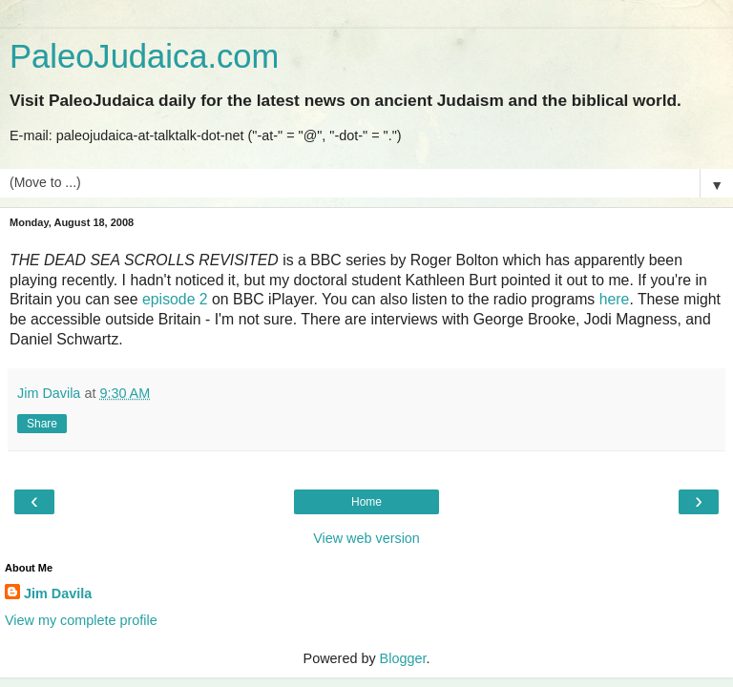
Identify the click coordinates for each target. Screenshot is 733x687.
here (614, 299)
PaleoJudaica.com (144, 56)
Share (42, 423)
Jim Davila (58, 593)
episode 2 (175, 299)
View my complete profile (81, 620)
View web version (366, 538)
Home (366, 502)
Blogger (403, 658)
